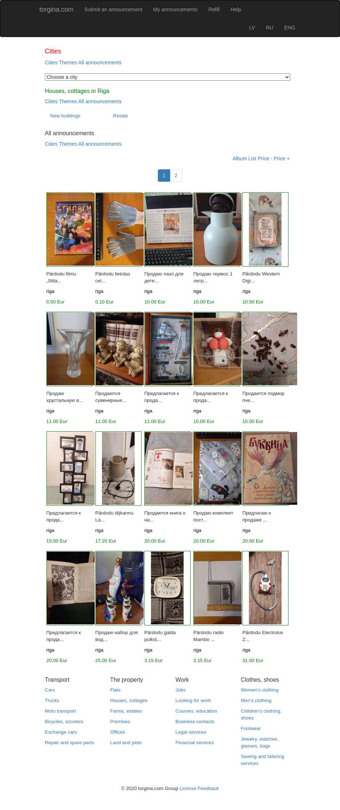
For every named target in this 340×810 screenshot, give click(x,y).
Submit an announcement (114, 9)
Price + (282, 158)
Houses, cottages (129, 700)
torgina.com (57, 9)
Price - (265, 158)
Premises (120, 721)
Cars (50, 690)
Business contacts (195, 721)
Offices (117, 732)
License (188, 788)
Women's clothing (260, 690)
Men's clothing (256, 700)
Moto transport (60, 711)
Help (235, 9)
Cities (51, 62)
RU (269, 28)
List (253, 158)
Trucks (52, 700)
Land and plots (126, 742)
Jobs (181, 690)
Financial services (195, 742)
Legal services (191, 732)
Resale (120, 115)
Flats (115, 690)
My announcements (175, 9)
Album (240, 158)
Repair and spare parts (69, 742)
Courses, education (196, 711)
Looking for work (193, 700)
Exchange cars (61, 732)
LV (252, 28)
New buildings (65, 115)
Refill (214, 9)
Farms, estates (126, 711)
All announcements (100, 62)
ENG (289, 28)
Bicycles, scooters (64, 721)
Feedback (208, 788)
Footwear (251, 728)
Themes (68, 62)
